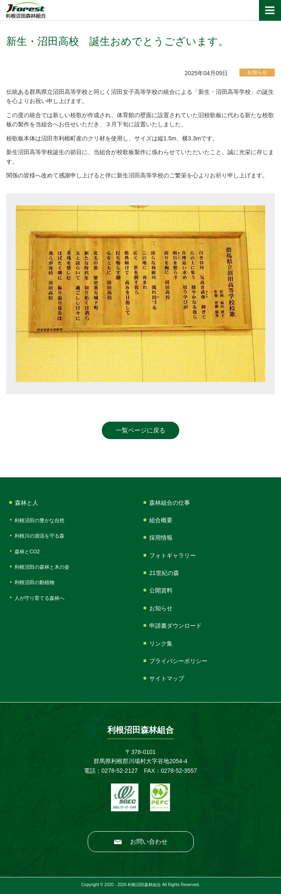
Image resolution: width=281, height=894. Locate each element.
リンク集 (161, 643)
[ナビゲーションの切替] (270, 10)
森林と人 (26, 502)
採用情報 (161, 537)
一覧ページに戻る (140, 430)
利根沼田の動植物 (34, 582)
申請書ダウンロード (175, 625)
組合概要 (161, 520)
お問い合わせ (149, 841)
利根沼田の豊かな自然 (39, 520)
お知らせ (161, 608)
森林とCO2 (27, 552)
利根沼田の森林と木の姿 (42, 567)
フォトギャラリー (172, 555)
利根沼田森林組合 (25, 10)
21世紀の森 (164, 573)
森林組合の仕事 (169, 502)
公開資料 (161, 590)
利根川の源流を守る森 (39, 536)
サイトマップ (166, 678)
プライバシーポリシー (178, 661)
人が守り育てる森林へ (39, 598)
